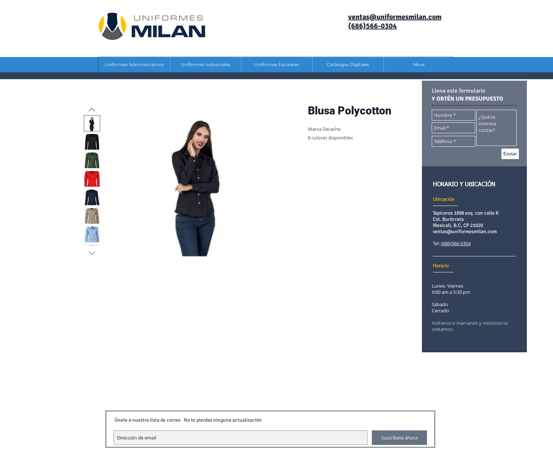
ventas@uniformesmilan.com (465, 231)
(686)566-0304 (456, 243)
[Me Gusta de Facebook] (466, 368)
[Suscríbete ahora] (399, 437)
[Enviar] (510, 154)
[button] (134, 64)
